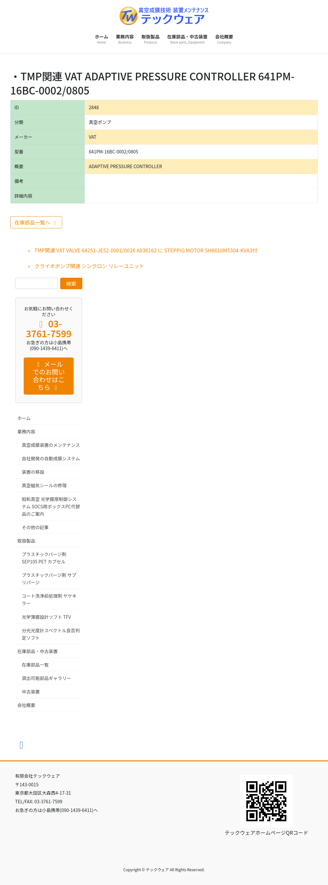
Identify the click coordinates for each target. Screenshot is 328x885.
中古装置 (31, 691)
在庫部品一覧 (35, 664)
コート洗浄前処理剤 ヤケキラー (49, 599)
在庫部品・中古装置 (37, 651)
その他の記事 (35, 527)
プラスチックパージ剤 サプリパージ (49, 579)
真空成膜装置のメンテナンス (51, 445)
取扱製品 (26, 540)
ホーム (24, 418)
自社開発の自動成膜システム (51, 458)
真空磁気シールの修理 (44, 485)
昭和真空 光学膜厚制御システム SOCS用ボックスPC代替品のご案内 (51, 506)
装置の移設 (33, 472)
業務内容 (26, 431)
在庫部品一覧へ (36, 222)
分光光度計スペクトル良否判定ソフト (51, 634)
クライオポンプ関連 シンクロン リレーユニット (89, 266)
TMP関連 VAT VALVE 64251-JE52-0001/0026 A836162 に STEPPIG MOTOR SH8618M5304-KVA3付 (145, 250)
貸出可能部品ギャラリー (46, 678)
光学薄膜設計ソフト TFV (46, 617)
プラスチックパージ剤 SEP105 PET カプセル (44, 558)
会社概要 (26, 705)
